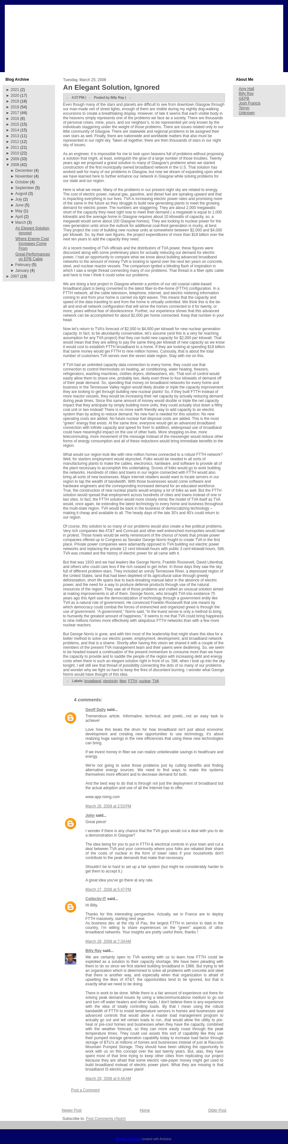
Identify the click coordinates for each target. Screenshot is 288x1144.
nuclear (144, 681)
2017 (15, 113)
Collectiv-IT (95, 899)
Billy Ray (93, 950)
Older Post (217, 1110)
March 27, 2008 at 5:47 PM (108, 889)
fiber (122, 681)
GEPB (244, 98)
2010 (15, 153)
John (90, 815)
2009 (15, 159)
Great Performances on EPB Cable (32, 256)
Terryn (244, 108)
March (20, 222)
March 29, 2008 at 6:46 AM (108, 1078)
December (24, 170)
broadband (92, 681)
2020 (15, 95)
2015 (15, 124)
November (24, 176)
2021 (15, 90)
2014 (15, 130)
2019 (15, 101)
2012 (15, 141)
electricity (110, 681)
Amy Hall (246, 89)
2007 (15, 276)
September (24, 188)
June (19, 205)
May (19, 211)
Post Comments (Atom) (106, 1118)
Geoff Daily (95, 709)
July (18, 199)
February (23, 265)
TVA (155, 681)
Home (145, 1110)
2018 (15, 107)
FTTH (132, 681)
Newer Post (72, 1110)
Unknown (247, 113)
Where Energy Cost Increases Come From (32, 244)
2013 (15, 136)
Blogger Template (128, 1139)
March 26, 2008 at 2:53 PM (108, 806)
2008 (15, 165)
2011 (15, 147)
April (19, 216)
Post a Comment (85, 1090)
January (22, 270)
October (22, 182)
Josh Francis (249, 103)
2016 (15, 118)
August (21, 193)
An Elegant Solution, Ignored (111, 87)
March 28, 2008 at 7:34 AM (108, 941)
